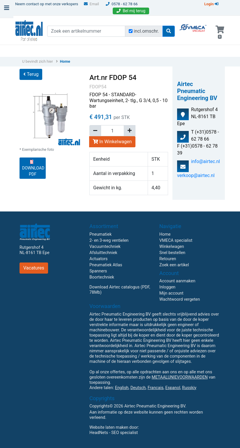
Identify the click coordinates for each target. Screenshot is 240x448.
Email (91, 4)
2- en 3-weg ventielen (108, 240)
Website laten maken (108, 427)
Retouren (167, 258)
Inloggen (167, 287)
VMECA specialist (175, 240)
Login (211, 4)
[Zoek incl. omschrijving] (131, 31)
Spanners (98, 271)
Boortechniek (101, 277)
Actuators (98, 258)
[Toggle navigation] (6, 9)
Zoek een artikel (174, 264)
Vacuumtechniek (105, 246)
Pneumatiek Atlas (105, 264)
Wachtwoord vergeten (179, 299)
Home (65, 61)
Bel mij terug (131, 10)
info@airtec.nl (205, 161)
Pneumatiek (100, 234)
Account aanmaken (177, 281)
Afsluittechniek (103, 252)
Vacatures (33, 268)
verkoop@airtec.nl (196, 175)
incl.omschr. (146, 31)
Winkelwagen (171, 246)
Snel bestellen (172, 252)
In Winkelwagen (112, 141)
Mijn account (171, 293)
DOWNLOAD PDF (33, 168)
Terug (30, 74)
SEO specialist (124, 432)
